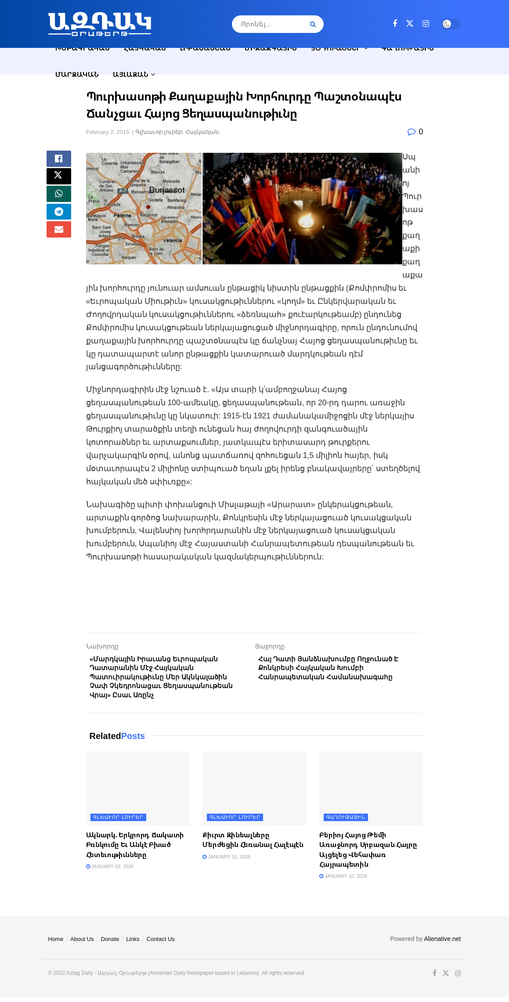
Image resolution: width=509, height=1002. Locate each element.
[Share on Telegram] (59, 224)
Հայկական (145, 48)
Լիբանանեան (205, 48)
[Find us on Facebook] (395, 24)
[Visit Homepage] (99, 24)
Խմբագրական (82, 48)
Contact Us (161, 944)
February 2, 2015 (108, 132)
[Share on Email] (59, 245)
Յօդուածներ (336, 48)
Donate (110, 944)
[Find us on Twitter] (410, 23)
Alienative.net (442, 944)
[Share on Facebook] (59, 161)
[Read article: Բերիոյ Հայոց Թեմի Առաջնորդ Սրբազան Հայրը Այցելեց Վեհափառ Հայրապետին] (371, 794)
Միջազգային (271, 48)
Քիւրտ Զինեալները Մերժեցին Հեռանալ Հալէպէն (252, 844)
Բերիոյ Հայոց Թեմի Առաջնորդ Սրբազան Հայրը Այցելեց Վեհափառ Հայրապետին (368, 854)
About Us (82, 944)
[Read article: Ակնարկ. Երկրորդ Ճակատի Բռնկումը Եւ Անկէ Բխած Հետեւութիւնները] (138, 794)
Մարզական (77, 74)
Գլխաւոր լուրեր (159, 132)
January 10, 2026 (110, 871)
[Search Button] (315, 24)
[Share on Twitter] (59, 182)
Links (132, 944)
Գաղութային (407, 48)
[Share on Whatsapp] (59, 203)
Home (56, 944)
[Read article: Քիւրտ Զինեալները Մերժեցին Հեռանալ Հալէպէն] (254, 794)
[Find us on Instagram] (425, 24)
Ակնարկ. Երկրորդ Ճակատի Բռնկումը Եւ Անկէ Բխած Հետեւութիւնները (135, 850)
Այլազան (130, 74)
